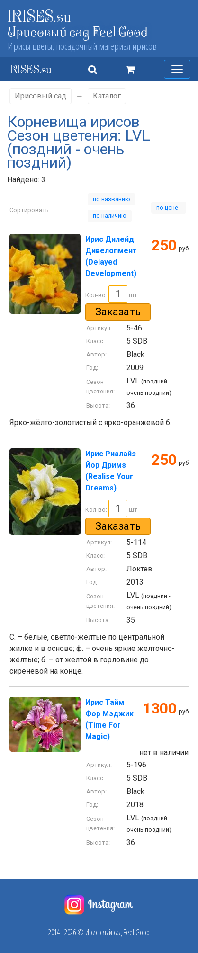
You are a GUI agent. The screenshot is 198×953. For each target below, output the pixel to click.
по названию (111, 199)
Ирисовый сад (40, 95)
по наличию (109, 215)
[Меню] (177, 69)
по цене (168, 207)
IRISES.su (40, 16)
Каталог (107, 95)
